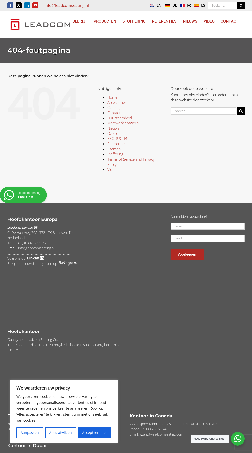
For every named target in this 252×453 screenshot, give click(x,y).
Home (112, 97)
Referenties (116, 143)
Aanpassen (30, 432)
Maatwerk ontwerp (123, 123)
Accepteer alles (94, 432)
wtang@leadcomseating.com (161, 434)
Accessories (116, 102)
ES (198, 5)
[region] (64, 411)
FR (184, 5)
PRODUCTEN (118, 138)
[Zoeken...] (222, 5)
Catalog (113, 107)
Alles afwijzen (60, 432)
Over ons (114, 133)
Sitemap (114, 148)
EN (154, 5)
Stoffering (115, 153)
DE (169, 5)
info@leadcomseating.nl (67, 5)
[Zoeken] (241, 5)
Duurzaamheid (119, 117)
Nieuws (113, 128)
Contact (113, 112)
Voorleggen (187, 254)
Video (112, 169)
